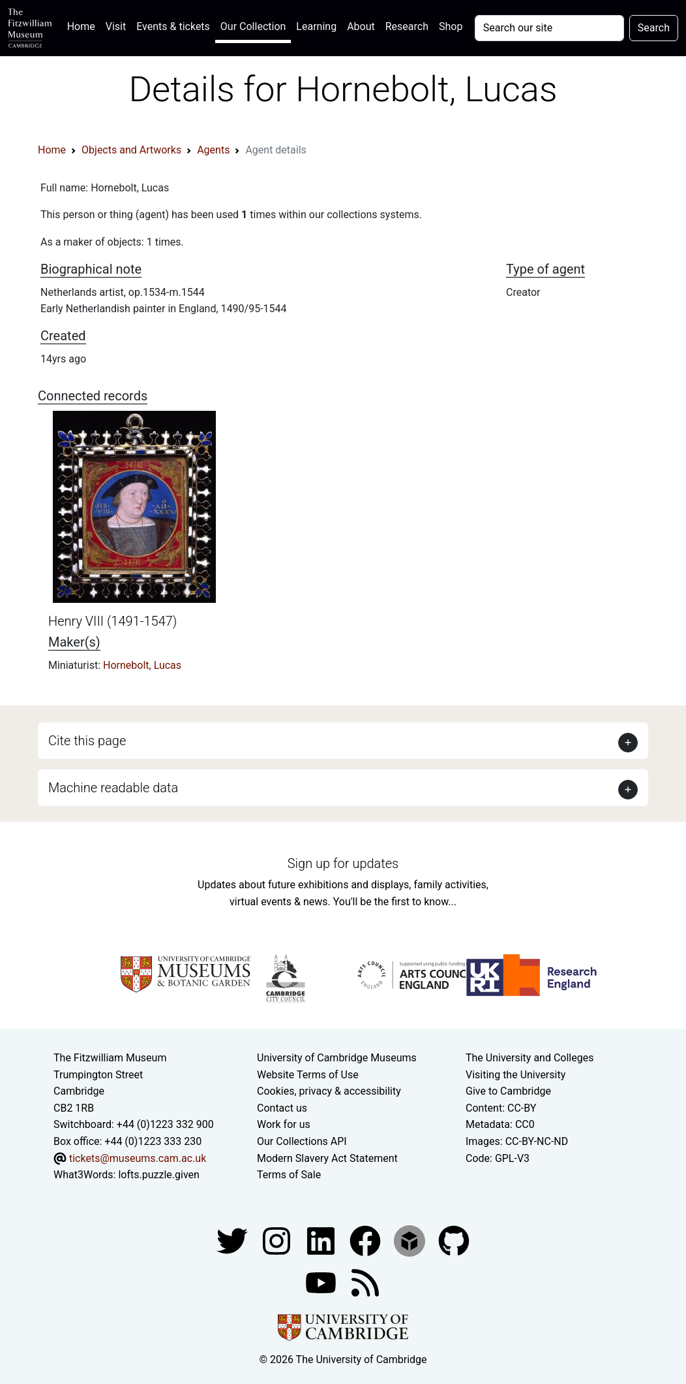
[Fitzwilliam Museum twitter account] (233, 1240)
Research (406, 26)
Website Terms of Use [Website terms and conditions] (308, 1075)
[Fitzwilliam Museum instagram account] (278, 1240)
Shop (450, 26)
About (361, 26)
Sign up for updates (343, 863)
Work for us (283, 1124)
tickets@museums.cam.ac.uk (137, 1158)
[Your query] (549, 28)
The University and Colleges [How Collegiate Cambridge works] (529, 1058)
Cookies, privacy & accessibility (329, 1091)
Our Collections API (302, 1141)
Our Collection (253, 26)
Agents (213, 150)
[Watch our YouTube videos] (322, 1282)
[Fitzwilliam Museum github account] (454, 1240)
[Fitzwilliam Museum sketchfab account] (411, 1240)
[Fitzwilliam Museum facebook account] (322, 1240)
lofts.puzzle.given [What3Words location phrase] (158, 1174)
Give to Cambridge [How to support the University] (508, 1091)
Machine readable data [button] (113, 788)
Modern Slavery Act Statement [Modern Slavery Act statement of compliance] (327, 1158)
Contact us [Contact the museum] (282, 1108)
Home (83, 25)
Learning (316, 26)
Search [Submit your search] (654, 28)
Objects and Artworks (131, 150)
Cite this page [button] (87, 740)
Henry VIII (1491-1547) (112, 621)
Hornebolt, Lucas (142, 665)
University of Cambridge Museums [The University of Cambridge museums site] (337, 1058)
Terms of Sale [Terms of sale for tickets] (289, 1174)
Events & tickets (173, 26)
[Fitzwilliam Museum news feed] (365, 1282)
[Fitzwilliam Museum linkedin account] (366, 1240)
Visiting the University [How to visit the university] (515, 1075)
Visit (116, 26)
